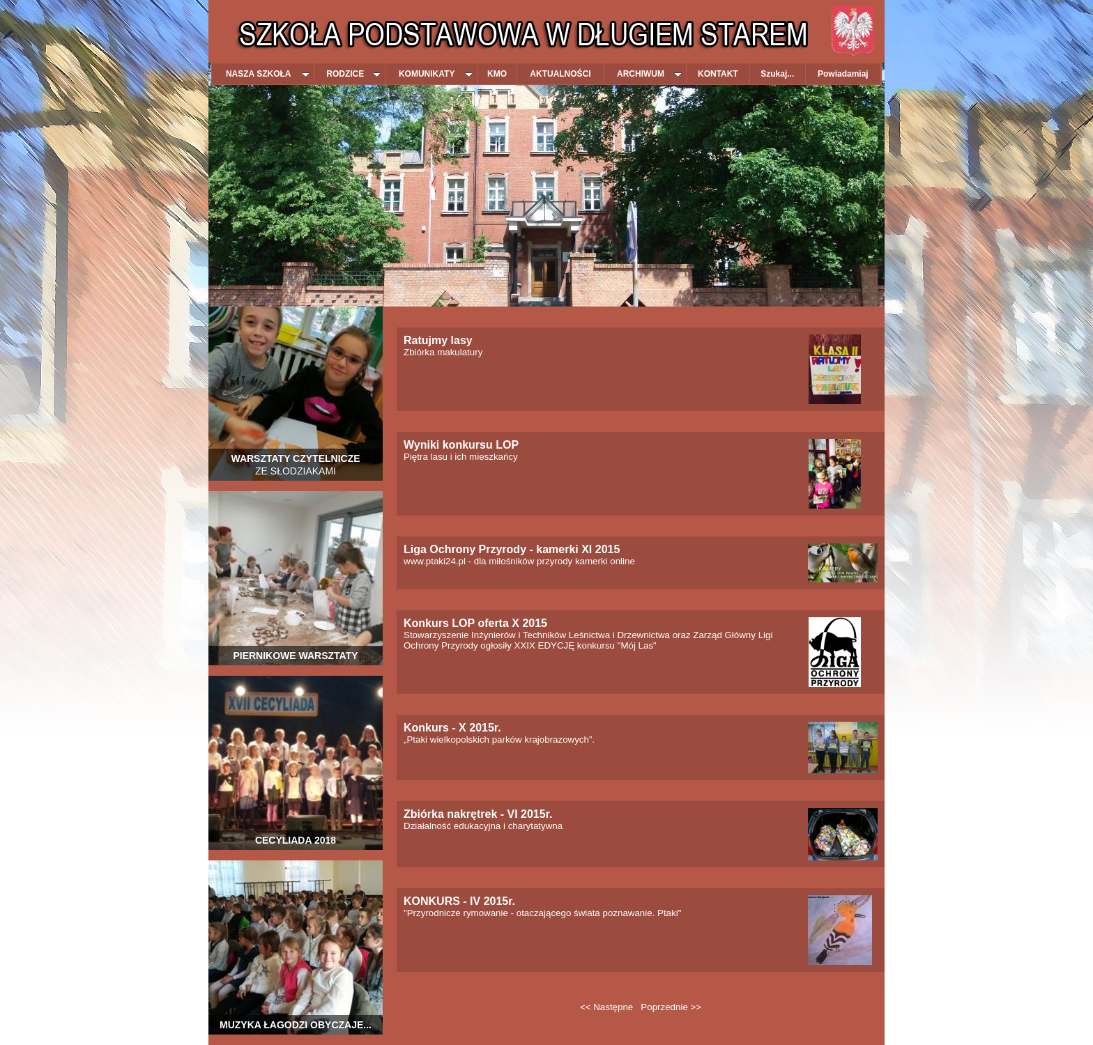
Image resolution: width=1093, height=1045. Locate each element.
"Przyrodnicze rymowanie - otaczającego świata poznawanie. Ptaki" (542, 907)
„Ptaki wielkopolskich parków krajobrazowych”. (499, 734)
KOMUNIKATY (436, 74)
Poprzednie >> (671, 1007)
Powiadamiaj (843, 74)
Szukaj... (777, 74)
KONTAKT (718, 74)
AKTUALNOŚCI (560, 74)
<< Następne (606, 1007)
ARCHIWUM (649, 74)
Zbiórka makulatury (443, 346)
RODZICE (353, 74)
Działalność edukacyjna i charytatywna (483, 820)
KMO (497, 74)
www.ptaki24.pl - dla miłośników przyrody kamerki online (519, 555)
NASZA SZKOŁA (267, 74)
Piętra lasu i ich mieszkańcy (461, 451)
